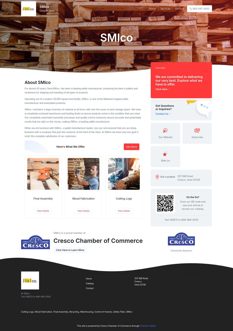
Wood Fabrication (83, 198)
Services (165, 8)
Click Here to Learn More (70, 250)
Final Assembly (43, 198)
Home (152, 8)
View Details (43, 211)
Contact (179, 8)
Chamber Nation (148, 326)
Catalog (90, 283)
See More (131, 146)
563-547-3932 (200, 8)
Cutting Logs (124, 198)
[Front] (29, 8)
